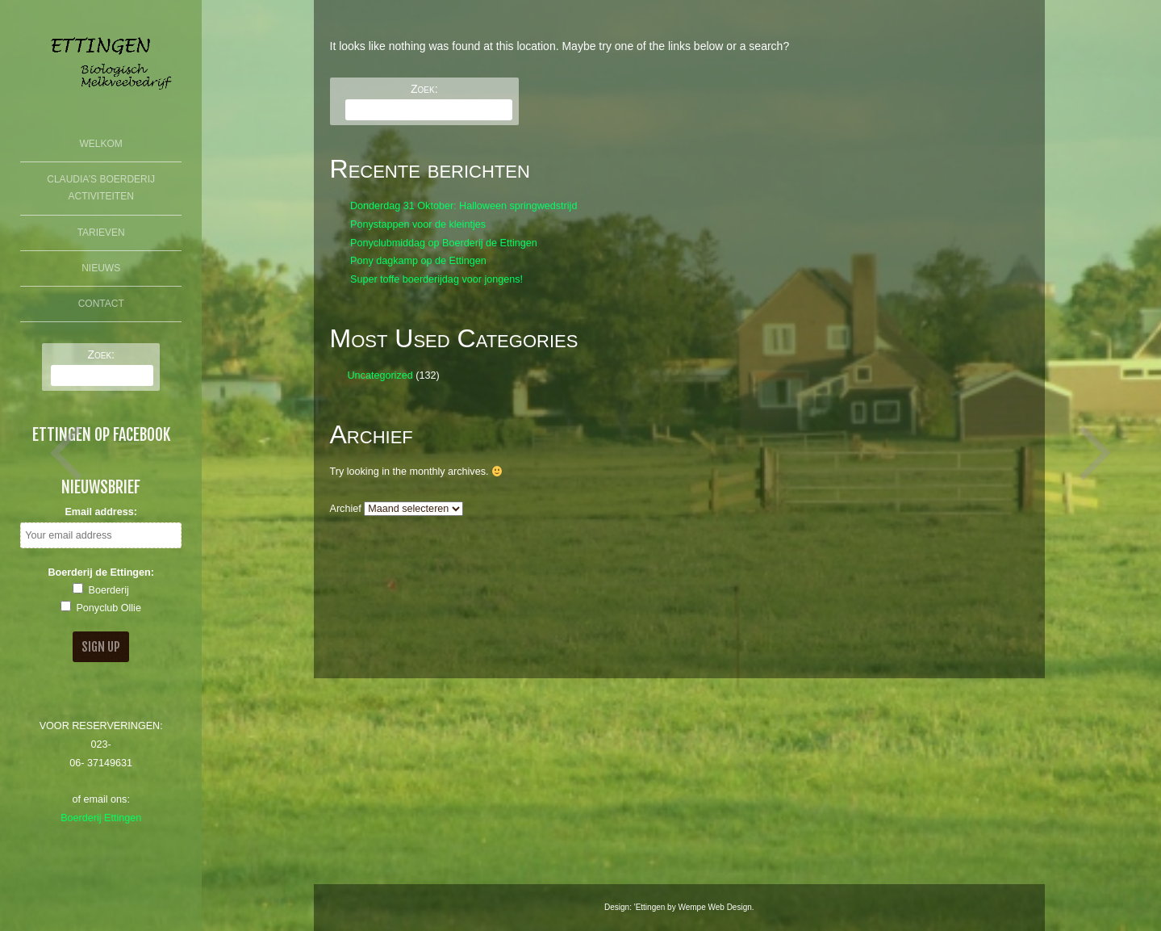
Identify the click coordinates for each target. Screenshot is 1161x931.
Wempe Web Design (714, 907)
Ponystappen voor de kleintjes (418, 224)
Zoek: (101, 354)
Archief (345, 508)
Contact (101, 303)
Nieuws (100, 268)
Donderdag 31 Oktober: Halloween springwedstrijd (463, 206)
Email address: (101, 512)
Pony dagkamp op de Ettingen (418, 260)
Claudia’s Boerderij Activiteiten (101, 188)
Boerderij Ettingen (101, 818)
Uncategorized (379, 375)
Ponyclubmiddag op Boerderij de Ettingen (443, 243)
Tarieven (101, 232)
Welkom (101, 143)
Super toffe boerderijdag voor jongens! (436, 279)
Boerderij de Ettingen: (101, 572)
